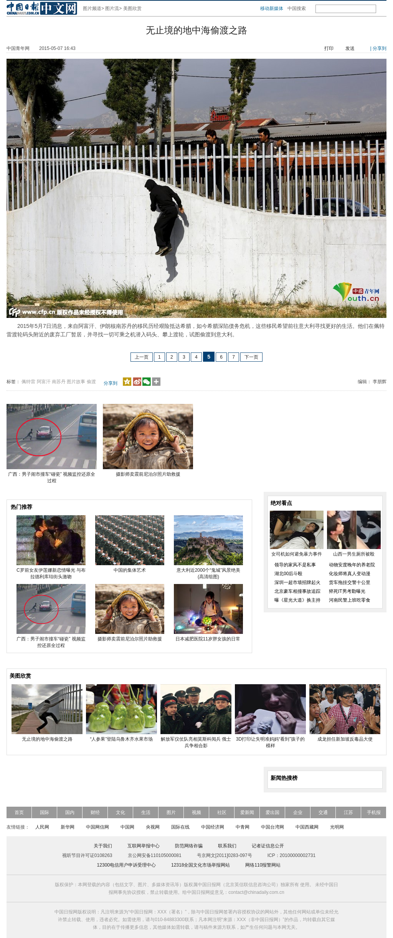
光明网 (337, 827)
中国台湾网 (272, 827)
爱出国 (272, 812)
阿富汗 (44, 381)
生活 (145, 812)
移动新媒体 (271, 8)
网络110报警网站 (263, 865)
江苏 (348, 812)
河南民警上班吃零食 (349, 600)
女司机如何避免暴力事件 (296, 554)
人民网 (42, 827)
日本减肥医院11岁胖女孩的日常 (208, 639)
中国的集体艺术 (130, 570)
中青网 (242, 827)
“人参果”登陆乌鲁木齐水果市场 (121, 739)
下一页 (251, 357)
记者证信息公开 (268, 846)
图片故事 (76, 381)
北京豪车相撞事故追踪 (297, 591)
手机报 (374, 812)
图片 (171, 812)
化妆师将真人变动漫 (349, 573)
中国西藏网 (307, 827)
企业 (297, 812)
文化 (120, 812)
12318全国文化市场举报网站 (200, 865)
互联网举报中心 (143, 846)
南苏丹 (59, 381)
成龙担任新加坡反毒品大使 (345, 739)
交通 (323, 812)
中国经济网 (212, 827)
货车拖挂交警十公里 (349, 582)
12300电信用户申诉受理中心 (126, 865)
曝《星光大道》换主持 (297, 600)
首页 (19, 812)
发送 (350, 48)
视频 (196, 812)
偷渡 (91, 381)
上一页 (142, 357)
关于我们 (103, 846)
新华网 (67, 827)
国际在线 (180, 827)
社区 (221, 812)
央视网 (153, 827)
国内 (69, 812)
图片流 (112, 8)
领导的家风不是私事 (295, 564)
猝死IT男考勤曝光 (347, 591)
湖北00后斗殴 (288, 573)
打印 (329, 48)
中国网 (127, 827)
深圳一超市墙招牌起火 (297, 582)
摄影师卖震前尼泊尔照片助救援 (148, 474)
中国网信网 (97, 827)
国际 (44, 812)
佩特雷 (28, 381)
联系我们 (227, 846)
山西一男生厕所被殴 (354, 554)
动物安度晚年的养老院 (352, 564)
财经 (95, 812)
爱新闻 (247, 812)
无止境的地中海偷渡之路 (47, 739)
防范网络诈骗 (189, 846)
